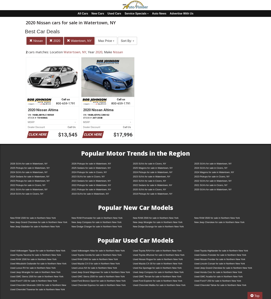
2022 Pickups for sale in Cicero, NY (27, 185)
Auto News (159, 13)
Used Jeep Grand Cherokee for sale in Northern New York (223, 268)
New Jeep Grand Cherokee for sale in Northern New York (38, 222)
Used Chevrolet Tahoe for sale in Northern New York (220, 285)
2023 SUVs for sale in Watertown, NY (151, 176)
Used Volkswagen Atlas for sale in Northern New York (98, 250)
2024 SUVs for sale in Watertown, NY (29, 172)
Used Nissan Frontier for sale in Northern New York (219, 259)
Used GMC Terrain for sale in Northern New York (157, 276)
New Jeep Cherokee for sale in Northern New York (219, 222)
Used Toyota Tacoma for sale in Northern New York (35, 255)
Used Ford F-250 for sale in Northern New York (217, 281)
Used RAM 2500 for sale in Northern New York (95, 259)
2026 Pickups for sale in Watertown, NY (91, 163)
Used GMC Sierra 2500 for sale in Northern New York (98, 276)
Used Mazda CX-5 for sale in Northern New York (96, 263)
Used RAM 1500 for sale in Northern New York (33, 259)
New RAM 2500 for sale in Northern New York (156, 218)
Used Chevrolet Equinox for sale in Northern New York (99, 285)
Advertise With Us (181, 13)
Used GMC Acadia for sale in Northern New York (218, 276)
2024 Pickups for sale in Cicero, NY (89, 172)
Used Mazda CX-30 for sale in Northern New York (157, 263)
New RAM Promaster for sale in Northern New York (97, 218)
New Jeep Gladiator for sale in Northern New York (35, 226)
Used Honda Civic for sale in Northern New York (218, 272)
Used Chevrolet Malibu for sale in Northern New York (159, 285)
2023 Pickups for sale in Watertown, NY (30, 181)
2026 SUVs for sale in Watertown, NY (29, 163)
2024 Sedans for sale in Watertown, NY (29, 176)
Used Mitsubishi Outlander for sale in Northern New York (38, 263)
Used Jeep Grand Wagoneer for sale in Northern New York (101, 272)
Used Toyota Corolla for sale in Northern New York (97, 255)
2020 (54, 41)
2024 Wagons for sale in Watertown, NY (214, 172)
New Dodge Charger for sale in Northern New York (97, 226)
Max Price (106, 41)
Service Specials (137, 13)
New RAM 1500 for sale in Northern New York (33, 218)
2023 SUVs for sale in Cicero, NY (88, 176)
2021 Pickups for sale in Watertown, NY (91, 189)
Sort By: (127, 41)
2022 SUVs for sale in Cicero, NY (149, 181)
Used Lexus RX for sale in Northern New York (33, 268)
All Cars (83, 13)
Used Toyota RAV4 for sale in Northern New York (157, 250)
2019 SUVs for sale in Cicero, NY (26, 193)
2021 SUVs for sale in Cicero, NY (210, 185)
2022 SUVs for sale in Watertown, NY (213, 181)
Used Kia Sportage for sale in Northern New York (157, 268)
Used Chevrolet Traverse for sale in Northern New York (37, 289)
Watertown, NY (79, 41)
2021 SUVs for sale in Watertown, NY (29, 189)
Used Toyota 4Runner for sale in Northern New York (158, 255)
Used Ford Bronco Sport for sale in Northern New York (99, 281)
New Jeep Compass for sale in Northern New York (97, 222)
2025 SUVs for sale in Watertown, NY (213, 163)
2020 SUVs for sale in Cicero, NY (149, 189)
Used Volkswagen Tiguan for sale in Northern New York (37, 250)
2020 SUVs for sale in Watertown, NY (213, 189)
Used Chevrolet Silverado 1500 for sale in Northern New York (38, 286)
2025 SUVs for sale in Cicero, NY (149, 163)
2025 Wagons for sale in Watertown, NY (153, 168)
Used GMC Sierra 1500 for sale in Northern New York (36, 276)
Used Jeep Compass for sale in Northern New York (158, 272)
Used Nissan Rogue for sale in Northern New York (158, 259)
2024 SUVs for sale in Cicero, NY (210, 168)
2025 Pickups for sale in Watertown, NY (30, 168)
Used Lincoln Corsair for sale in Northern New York (219, 263)
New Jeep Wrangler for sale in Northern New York (158, 222)
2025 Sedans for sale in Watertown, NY (91, 168)
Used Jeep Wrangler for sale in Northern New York (35, 272)
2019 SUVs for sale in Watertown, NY (90, 193)
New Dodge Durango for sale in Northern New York (158, 226)
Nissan (36, 41)
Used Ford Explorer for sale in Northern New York (157, 281)
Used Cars (114, 13)
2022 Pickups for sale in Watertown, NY (91, 185)
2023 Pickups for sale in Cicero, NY (212, 176)
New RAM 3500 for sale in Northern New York (217, 218)
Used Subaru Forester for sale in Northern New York (220, 255)
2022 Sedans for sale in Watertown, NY (152, 185)
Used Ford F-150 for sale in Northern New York (33, 281)
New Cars (97, 13)
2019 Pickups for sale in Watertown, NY (152, 193)
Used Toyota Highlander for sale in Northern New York (221, 250)
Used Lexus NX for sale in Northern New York (94, 268)
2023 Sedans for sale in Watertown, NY (91, 181)
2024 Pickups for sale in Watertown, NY (152, 172)
